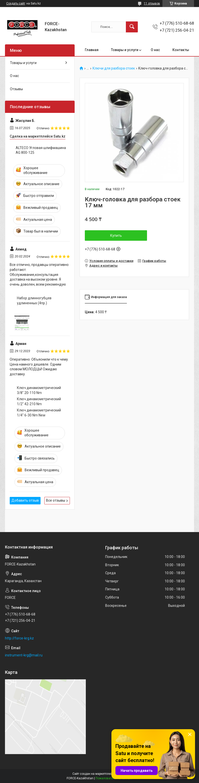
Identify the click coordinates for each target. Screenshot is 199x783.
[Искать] (132, 26)
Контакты (180, 50)
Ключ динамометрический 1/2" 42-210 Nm (39, 401)
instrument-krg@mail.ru (24, 655)
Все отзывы (55, 500)
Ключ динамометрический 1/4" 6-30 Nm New (39, 412)
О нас (155, 50)
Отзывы (16, 89)
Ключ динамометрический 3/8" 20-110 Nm (39, 390)
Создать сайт (15, 3)
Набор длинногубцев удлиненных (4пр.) (34, 300)
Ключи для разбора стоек (114, 68)
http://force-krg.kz (19, 638)
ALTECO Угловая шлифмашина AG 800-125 (41, 150)
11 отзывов (152, 3)
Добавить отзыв (25, 500)
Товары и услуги (124, 50)
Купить (116, 235)
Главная (92, 50)
